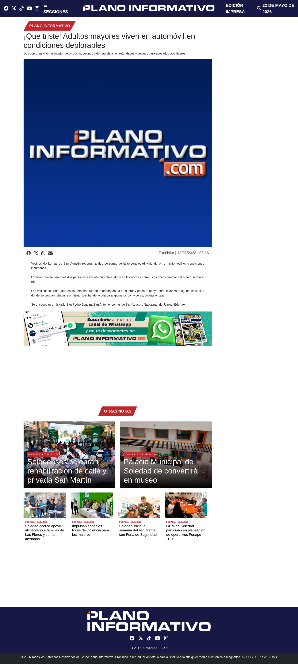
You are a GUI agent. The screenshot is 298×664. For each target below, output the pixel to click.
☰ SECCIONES (55, 8)
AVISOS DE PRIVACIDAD (259, 657)
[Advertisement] (118, 374)
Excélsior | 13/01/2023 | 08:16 (184, 253)
